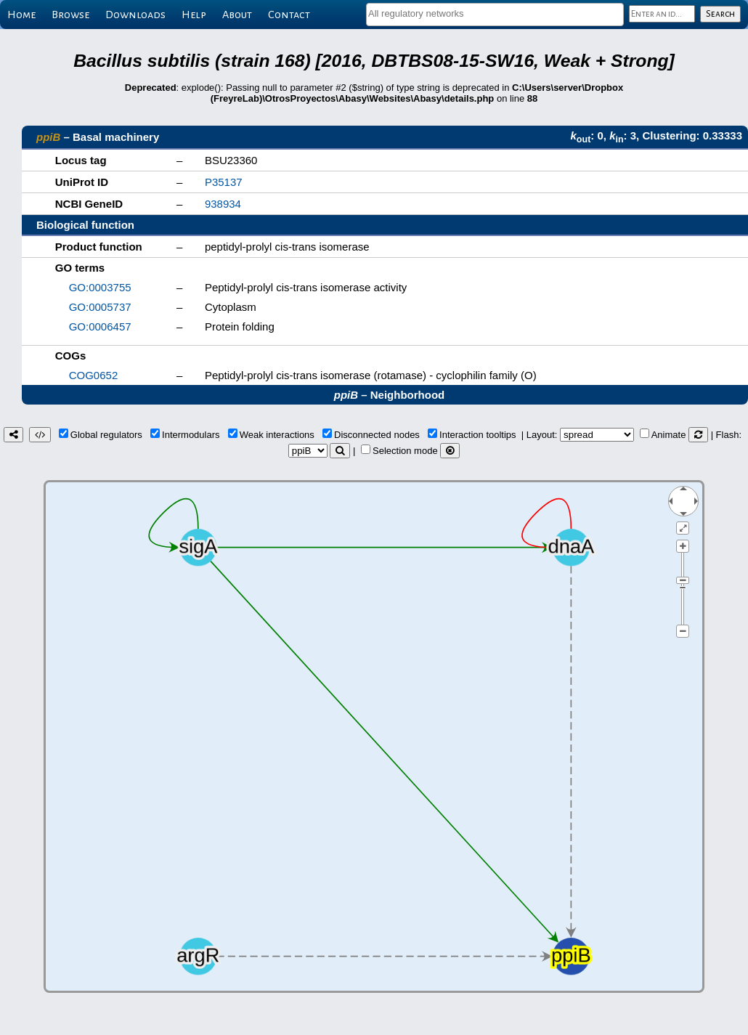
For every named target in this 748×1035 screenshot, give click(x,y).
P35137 (224, 182)
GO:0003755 (100, 287)
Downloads (135, 14)
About (237, 14)
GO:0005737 (100, 307)
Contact (289, 14)
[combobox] (495, 14)
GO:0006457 (100, 326)
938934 (223, 204)
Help (194, 14)
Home (21, 14)
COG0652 (93, 375)
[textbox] (495, 13)
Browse (70, 14)
